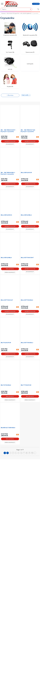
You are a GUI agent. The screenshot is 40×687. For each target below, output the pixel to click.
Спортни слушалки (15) (10, 35)
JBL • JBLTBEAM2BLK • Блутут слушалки (8, 173)
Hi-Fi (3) (10, 69)
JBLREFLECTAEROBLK (8, 427)
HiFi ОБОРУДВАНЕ (25, 13)
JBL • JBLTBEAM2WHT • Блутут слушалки (8, 130)
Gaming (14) (30, 63)
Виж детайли (10, 268)
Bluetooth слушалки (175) (30, 35)
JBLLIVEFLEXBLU (26, 215)
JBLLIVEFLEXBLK (6, 257)
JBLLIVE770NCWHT (27, 257)
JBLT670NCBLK (6, 385)
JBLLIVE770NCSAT (7, 300)
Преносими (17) (30, 52)
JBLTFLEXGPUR (6, 342)
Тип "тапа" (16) (10, 52)
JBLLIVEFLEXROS (6, 215)
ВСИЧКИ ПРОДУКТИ (13, 13)
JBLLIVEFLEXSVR (26, 172)
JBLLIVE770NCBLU (27, 342)
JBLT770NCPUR (26, 385)
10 (32, 453)
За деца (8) (10, 86)
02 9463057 (36, 3)
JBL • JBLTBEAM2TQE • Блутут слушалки (28, 130)
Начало (3, 13)
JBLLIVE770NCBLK (27, 300)
